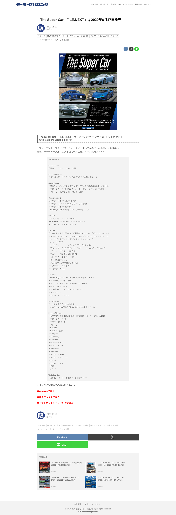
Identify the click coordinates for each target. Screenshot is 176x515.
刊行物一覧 (104, 4)
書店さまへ (148, 4)
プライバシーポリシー (93, 504)
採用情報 (138, 4)
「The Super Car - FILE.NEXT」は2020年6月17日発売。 (81, 20)
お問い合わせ (128, 4)
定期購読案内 (116, 4)
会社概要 (94, 4)
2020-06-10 (51, 27)
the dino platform (91, 512)
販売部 (49, 29)
